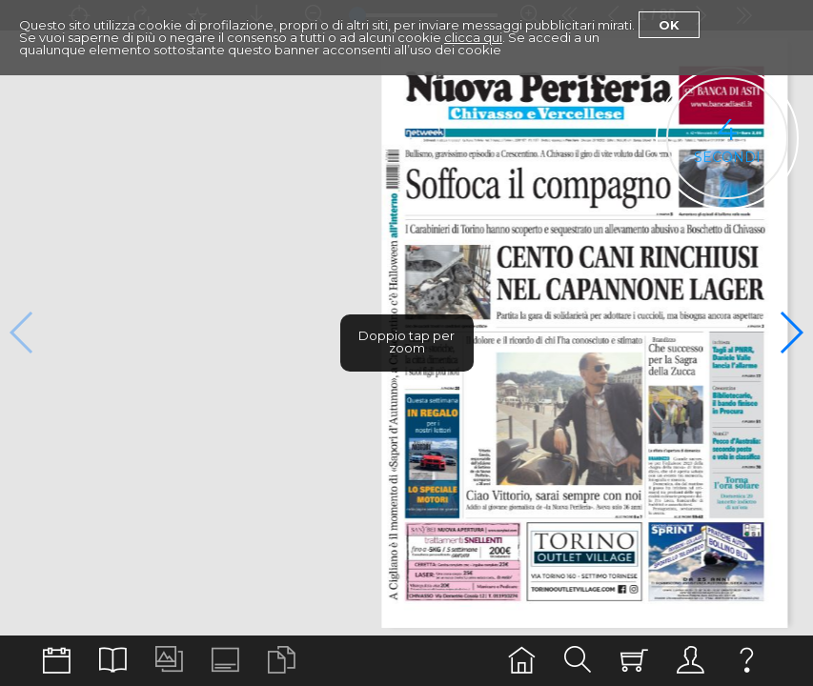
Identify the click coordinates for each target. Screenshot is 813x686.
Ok (669, 24)
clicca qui (473, 37)
